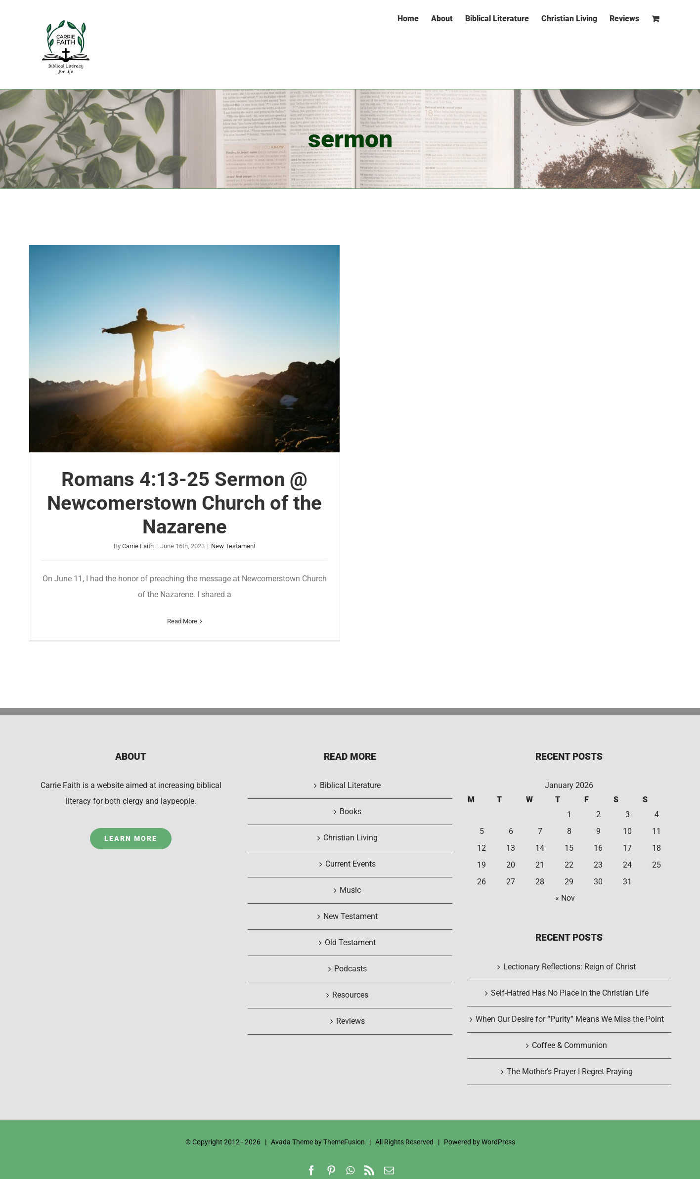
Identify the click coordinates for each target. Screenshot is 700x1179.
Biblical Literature (350, 785)
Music (350, 890)
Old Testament (350, 942)
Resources (350, 995)
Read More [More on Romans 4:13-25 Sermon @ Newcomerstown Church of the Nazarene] (182, 621)
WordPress (498, 1142)
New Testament (233, 546)
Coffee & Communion (569, 1045)
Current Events (350, 864)
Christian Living (350, 837)
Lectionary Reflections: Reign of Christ (569, 966)
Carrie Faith (138, 546)
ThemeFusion (344, 1142)
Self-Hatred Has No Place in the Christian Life (570, 993)
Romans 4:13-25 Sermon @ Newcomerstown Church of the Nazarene (184, 503)
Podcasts (350, 968)
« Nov (565, 898)
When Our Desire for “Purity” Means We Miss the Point (570, 1019)
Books (350, 811)
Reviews (350, 1021)
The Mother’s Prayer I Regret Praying (570, 1071)
